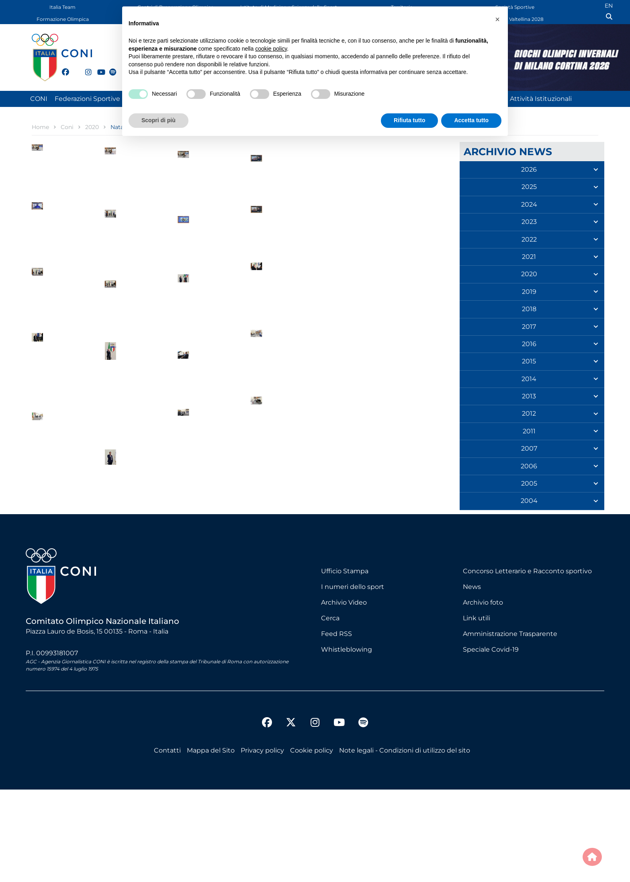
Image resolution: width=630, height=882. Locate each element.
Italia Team (62, 7)
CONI (38, 99)
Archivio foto (483, 694)
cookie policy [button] (271, 48)
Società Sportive (514, 7)
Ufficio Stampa (344, 663)
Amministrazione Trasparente (510, 726)
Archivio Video (344, 694)
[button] (497, 19)
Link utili (476, 710)
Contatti (167, 843)
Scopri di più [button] (158, 120)
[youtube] (97, 68)
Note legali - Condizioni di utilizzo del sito (404, 843)
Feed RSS (336, 726)
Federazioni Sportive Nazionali (103, 99)
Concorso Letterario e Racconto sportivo (527, 663)
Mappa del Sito (211, 843)
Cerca (330, 710)
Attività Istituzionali (541, 99)
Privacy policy (262, 843)
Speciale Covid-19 (491, 741)
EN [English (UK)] (609, 5)
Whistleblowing (346, 741)
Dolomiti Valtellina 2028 (515, 19)
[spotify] (109, 68)
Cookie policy (311, 843)
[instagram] (85, 68)
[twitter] (73, 71)
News (472, 679)
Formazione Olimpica (63, 19)
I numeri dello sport (352, 679)
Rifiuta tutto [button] (409, 120)
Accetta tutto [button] (471, 120)
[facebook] (62, 68)
